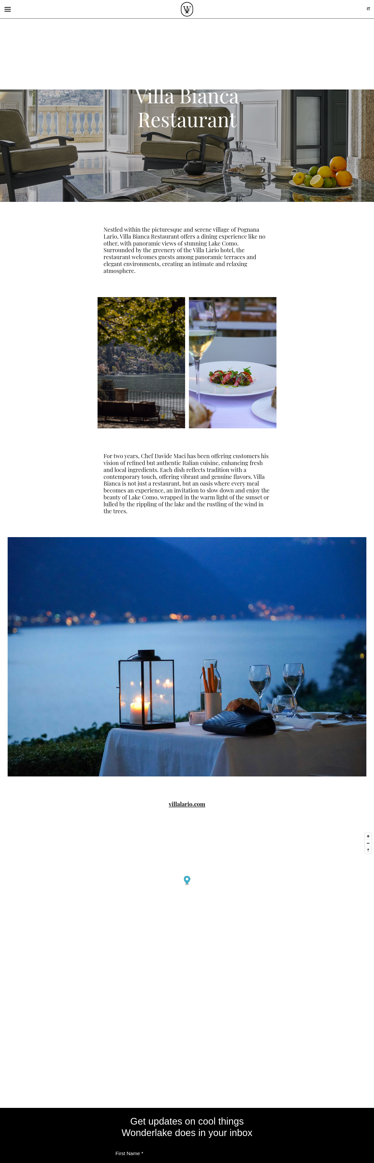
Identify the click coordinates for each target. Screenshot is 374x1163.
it (368, 9)
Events (151, 197)
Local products (201, 227)
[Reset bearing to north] (368, 850)
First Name (129, 1153)
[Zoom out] (368, 843)
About (149, 226)
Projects (152, 216)
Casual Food (197, 208)
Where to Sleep (201, 286)
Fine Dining (197, 217)
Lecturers (154, 207)
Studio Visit (196, 237)
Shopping (194, 266)
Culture (191, 247)
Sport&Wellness (203, 276)
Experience (196, 257)
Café (187, 188)
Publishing (155, 188)
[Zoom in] (368, 836)
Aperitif (191, 198)
